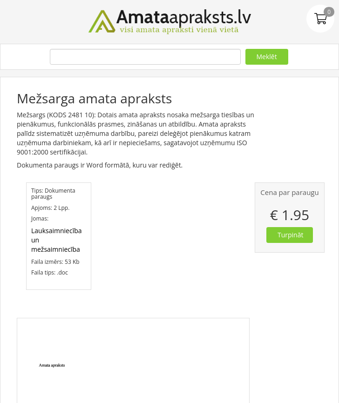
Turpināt (290, 234)
